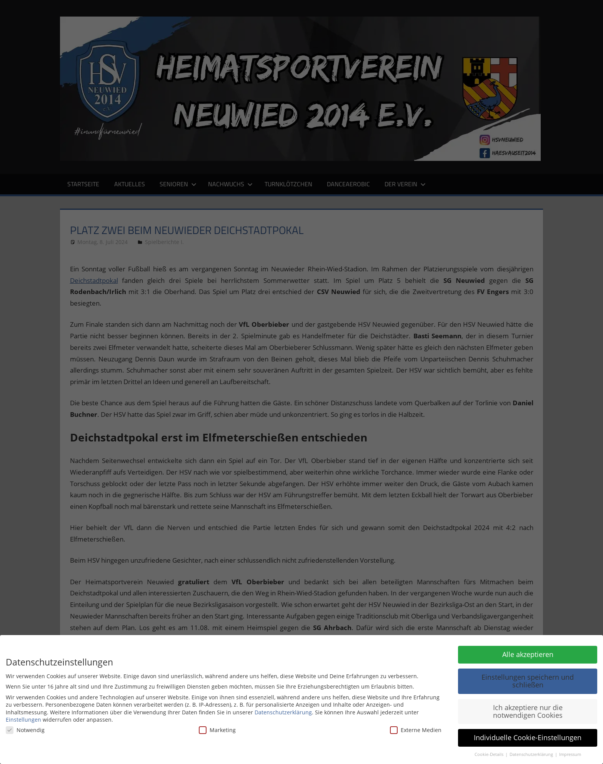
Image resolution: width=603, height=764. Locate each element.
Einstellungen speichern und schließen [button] (527, 680)
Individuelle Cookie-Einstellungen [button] (527, 737)
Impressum (570, 754)
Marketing (217, 730)
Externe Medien (415, 730)
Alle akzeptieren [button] (527, 654)
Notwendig (25, 730)
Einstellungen (23, 719)
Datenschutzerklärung (283, 712)
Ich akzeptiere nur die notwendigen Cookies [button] (528, 711)
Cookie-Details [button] (490, 754)
